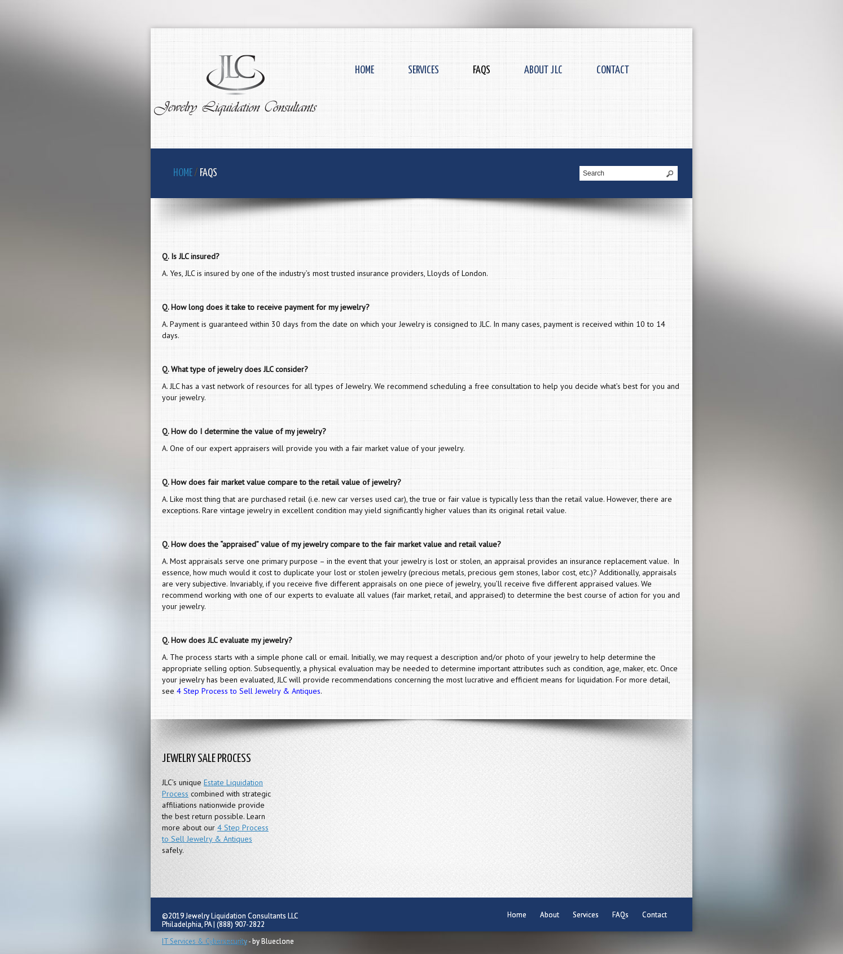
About (549, 915)
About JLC (543, 70)
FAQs (481, 70)
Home (364, 70)
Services (423, 70)
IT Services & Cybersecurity (204, 941)
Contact (612, 70)
